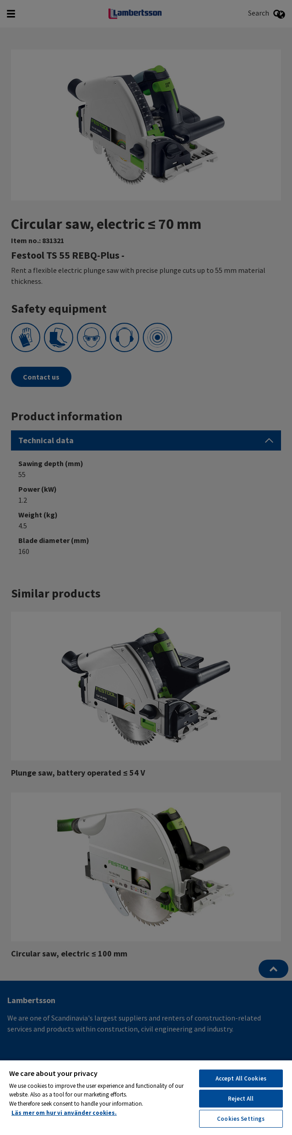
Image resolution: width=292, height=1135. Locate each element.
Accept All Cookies (241, 1078)
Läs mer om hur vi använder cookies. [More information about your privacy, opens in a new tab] (64, 1113)
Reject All (241, 1098)
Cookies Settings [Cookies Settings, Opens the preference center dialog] (241, 1119)
